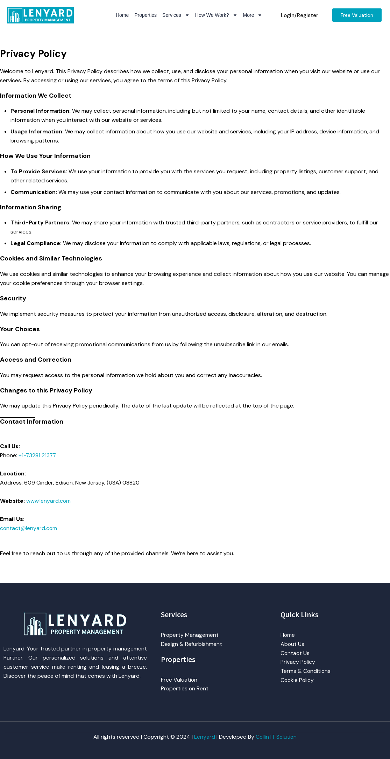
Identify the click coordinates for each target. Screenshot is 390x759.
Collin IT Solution (276, 736)
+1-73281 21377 (38, 455)
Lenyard (204, 736)
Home (122, 15)
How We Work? (216, 15)
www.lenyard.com (48, 500)
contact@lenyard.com (29, 528)
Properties (145, 15)
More (253, 15)
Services (176, 15)
